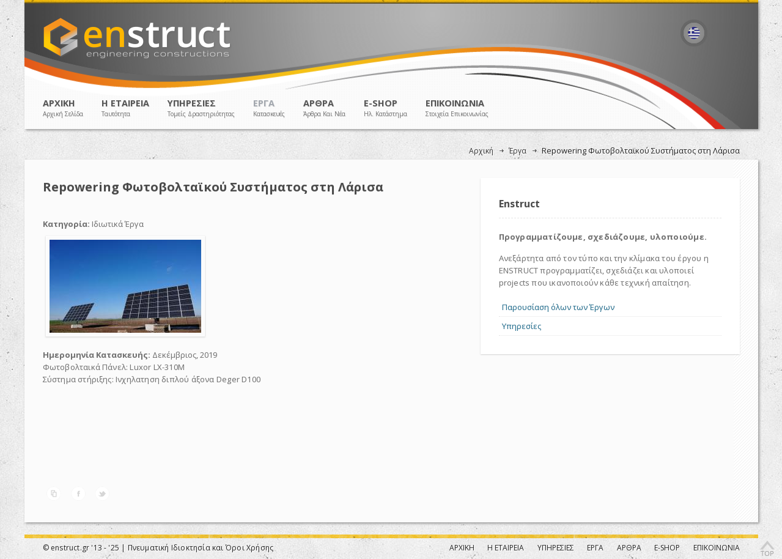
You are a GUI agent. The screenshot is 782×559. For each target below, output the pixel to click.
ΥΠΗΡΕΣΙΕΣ (201, 108)
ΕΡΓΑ (269, 108)
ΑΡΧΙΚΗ (63, 108)
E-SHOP (385, 108)
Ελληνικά (694, 33)
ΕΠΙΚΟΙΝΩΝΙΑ (457, 108)
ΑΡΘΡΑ (324, 108)
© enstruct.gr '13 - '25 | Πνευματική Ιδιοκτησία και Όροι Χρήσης (158, 547)
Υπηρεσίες (521, 325)
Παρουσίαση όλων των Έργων (558, 307)
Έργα (517, 151)
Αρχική (481, 151)
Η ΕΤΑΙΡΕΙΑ (125, 108)
